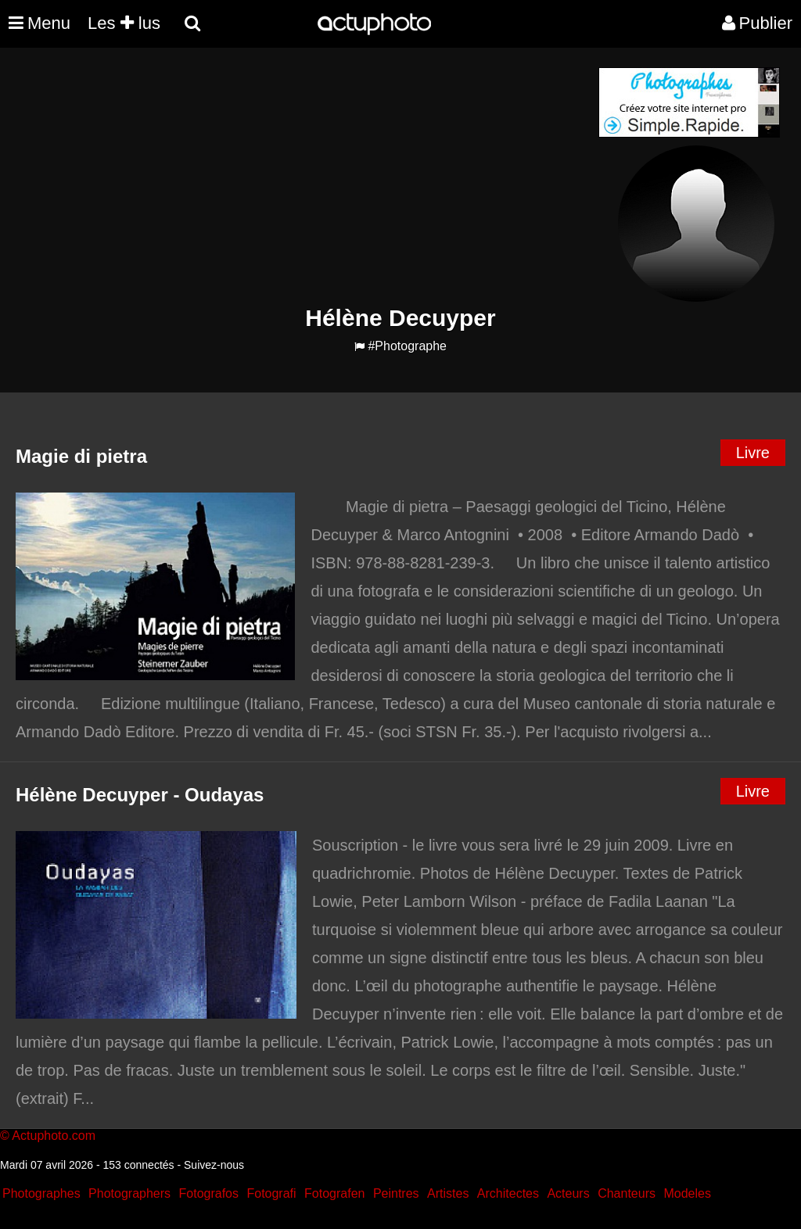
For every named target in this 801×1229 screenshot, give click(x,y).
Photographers (129, 1193)
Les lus (124, 23)
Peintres (396, 1193)
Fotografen (334, 1193)
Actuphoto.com (53, 1135)
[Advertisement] (306, 176)
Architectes (508, 1193)
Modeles (686, 1193)
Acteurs (568, 1193)
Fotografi (271, 1193)
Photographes (41, 1193)
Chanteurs (627, 1193)
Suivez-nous (214, 1165)
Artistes (448, 1193)
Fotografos (209, 1193)
